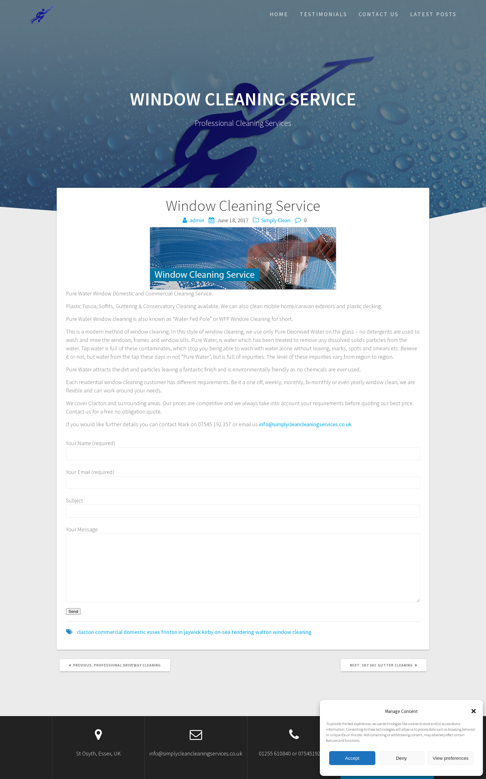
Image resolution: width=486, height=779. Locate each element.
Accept (352, 758)
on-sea (222, 631)
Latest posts (433, 14)
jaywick (192, 631)
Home (279, 14)
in (181, 631)
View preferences (451, 758)
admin (197, 220)
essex (153, 631)
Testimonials (323, 14)
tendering (243, 631)
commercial (108, 631)
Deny (401, 758)
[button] (474, 711)
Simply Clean (275, 220)
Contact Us (379, 14)
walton (263, 631)
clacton (85, 631)
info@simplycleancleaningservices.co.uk (305, 424)
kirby (207, 631)
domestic (135, 631)
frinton (169, 631)
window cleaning (292, 631)
